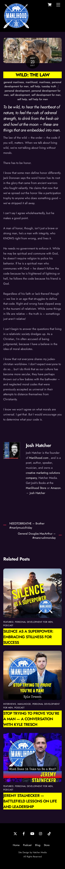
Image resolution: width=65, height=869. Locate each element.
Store (47, 845)
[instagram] (40, 833)
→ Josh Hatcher (35, 493)
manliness (44, 82)
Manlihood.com (38, 458)
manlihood (31, 82)
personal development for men (34, 622)
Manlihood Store (36, 488)
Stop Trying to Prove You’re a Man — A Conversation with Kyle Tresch (31, 718)
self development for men (46, 95)
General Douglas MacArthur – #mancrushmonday (37, 536)
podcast (8, 625)
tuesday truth (49, 86)
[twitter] (15, 833)
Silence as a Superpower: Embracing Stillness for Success (28, 636)
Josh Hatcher (38, 445)
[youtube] (32, 833)
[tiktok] (49, 833)
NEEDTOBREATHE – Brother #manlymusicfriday (26, 526)
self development (20, 95)
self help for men (38, 99)
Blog (37, 845)
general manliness (14, 82)
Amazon (56, 488)
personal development (17, 91)
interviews (9, 704)
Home (16, 845)
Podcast (27, 845)
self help (35, 86)
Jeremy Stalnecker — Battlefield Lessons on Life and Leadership (30, 801)
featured (8, 622)
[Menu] (58, 4)
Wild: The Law (33, 74)
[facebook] (23, 833)
